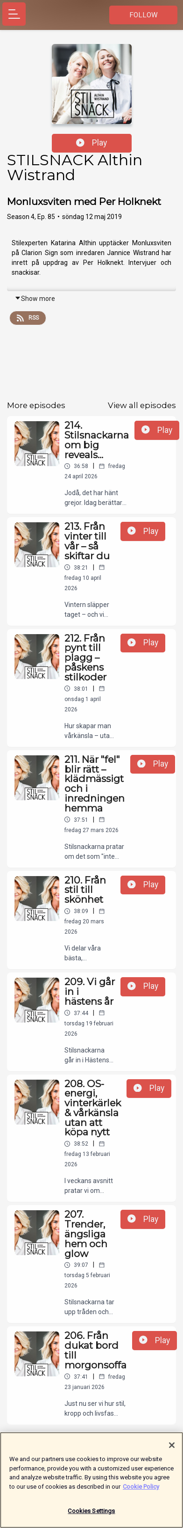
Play (91, 142)
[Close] (172, 1450)
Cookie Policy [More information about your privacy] (141, 1490)
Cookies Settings (91, 1515)
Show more (34, 298)
